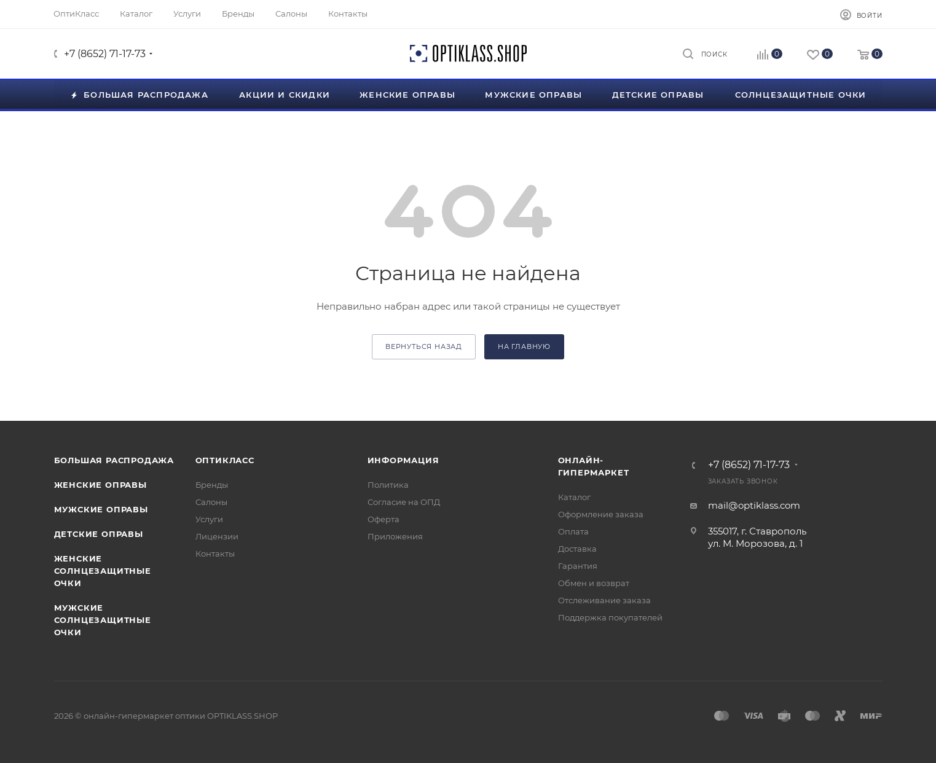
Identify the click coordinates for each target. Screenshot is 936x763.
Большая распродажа (114, 460)
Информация (403, 460)
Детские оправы (98, 534)
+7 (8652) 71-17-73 (105, 54)
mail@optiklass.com (754, 505)
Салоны (211, 502)
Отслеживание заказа (604, 600)
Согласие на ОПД (404, 502)
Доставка (577, 549)
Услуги (209, 519)
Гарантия (577, 566)
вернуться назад (423, 346)
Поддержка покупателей (610, 617)
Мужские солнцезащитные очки (102, 620)
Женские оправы (100, 485)
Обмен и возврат (593, 583)
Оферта (383, 519)
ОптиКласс (224, 460)
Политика (388, 485)
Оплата (573, 531)
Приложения (395, 536)
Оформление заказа (600, 514)
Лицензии (216, 536)
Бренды (211, 485)
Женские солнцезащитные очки (102, 571)
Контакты (215, 553)
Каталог (574, 497)
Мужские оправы (101, 509)
